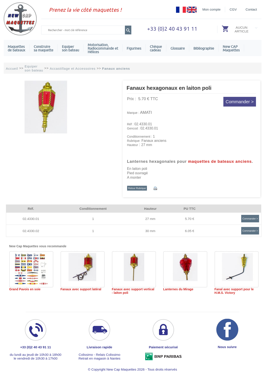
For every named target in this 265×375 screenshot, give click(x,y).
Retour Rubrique (137, 188)
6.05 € (189, 231)
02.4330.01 (31, 219)
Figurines (134, 48)
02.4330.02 (31, 231)
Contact (251, 9)
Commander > (240, 101)
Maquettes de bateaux (16, 48)
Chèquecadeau (156, 48)
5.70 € (189, 219)
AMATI (146, 112)
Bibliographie (203, 48)
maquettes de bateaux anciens (220, 161)
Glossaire (177, 48)
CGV (233, 9)
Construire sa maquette (43, 48)
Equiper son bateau (70, 48)
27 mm (150, 219)
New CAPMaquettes (231, 48)
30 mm (150, 231)
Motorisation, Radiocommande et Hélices (103, 48)
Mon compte (211, 9)
